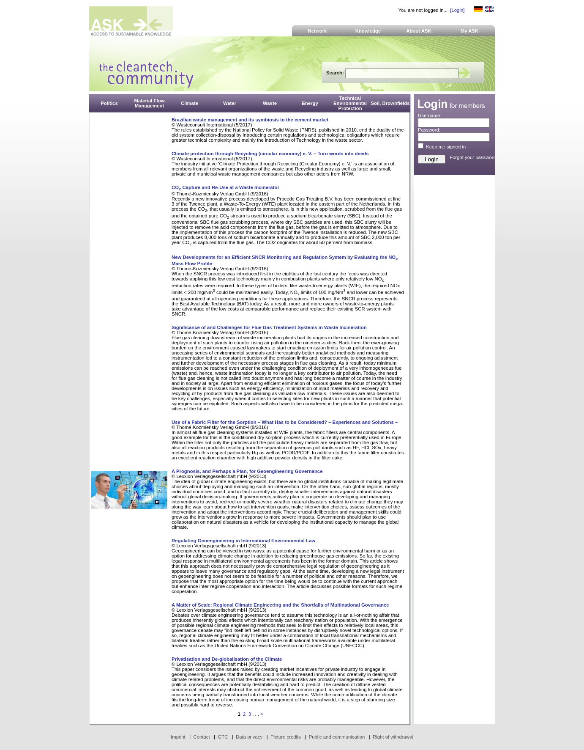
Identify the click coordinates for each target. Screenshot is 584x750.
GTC (223, 736)
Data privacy (249, 736)
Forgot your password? (474, 157)
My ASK (470, 30)
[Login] (457, 10)
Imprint (178, 736)
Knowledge (368, 30)
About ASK (418, 30)
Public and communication (337, 736)
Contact (201, 736)
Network (317, 30)
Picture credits (285, 736)
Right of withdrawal (393, 736)
